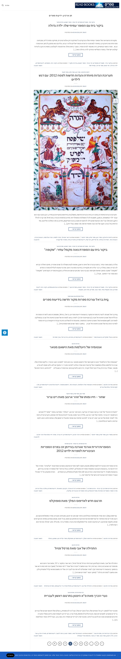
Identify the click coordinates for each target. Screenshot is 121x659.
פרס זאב (86, 290)
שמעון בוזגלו (52, 538)
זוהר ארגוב (76, 434)
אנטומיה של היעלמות (85, 385)
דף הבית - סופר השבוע (70, 22)
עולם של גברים (105, 387)
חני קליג (88, 240)
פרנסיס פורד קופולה (83, 636)
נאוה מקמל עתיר (107, 290)
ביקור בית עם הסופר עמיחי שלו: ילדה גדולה (75, 25)
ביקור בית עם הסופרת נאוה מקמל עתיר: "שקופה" (75, 249)
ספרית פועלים (92, 491)
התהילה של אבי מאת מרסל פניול (76, 548)
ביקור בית (54, 63)
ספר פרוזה (99, 65)
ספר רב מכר (95, 636)
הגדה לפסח (57, 237)
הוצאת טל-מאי (77, 633)
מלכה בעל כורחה (41, 488)
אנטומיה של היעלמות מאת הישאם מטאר (76, 347)
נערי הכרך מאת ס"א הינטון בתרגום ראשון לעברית (75, 595)
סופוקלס (70, 538)
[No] (117, 656)
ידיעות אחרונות (54, 385)
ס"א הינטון (109, 636)
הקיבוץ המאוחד (62, 488)
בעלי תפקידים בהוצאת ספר (76, 296)
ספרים (92, 290)
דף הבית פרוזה (79, 592)
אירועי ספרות (83, 443)
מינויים (71, 337)
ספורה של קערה (61, 240)
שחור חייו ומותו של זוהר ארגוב (46, 434)
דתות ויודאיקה (85, 72)
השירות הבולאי (104, 240)
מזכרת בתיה (72, 240)
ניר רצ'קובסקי (59, 586)
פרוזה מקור (60, 22)
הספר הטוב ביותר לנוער (64, 633)
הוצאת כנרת (39, 237)
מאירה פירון (42, 633)
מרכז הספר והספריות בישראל (107, 491)
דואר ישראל (66, 237)
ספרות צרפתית (49, 586)
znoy (84, 32)
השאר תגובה (38, 65)
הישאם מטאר (64, 385)
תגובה (36, 240)
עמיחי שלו (92, 65)
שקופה (80, 290)
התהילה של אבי (87, 586)
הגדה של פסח (48, 237)
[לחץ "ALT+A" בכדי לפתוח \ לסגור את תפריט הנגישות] (5, 333)
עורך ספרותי (57, 337)
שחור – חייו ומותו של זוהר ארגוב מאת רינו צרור (75, 397)
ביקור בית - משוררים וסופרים (86, 22)
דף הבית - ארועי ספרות (71, 443)
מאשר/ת (10, 655)
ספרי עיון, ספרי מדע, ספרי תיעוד (71, 72)
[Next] (49, 644)
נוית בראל (64, 337)
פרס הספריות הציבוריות (80, 491)
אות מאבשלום (53, 287)
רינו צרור (60, 434)
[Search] (3, 5)
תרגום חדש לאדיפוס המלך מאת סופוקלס (75, 500)
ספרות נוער (60, 246)
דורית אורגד (72, 488)
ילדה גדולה (113, 65)
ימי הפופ (107, 65)
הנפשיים (47, 63)
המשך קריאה (76, 55)
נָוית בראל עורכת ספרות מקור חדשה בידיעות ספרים (75, 299)
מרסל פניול (68, 586)
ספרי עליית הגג (62, 538)
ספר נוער (98, 290)
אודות (7, 5)
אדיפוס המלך (87, 538)
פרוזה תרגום (75, 343)
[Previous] (102, 644)
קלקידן (69, 491)
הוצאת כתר (113, 240)
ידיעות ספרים (40, 63)
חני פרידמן (95, 240)
